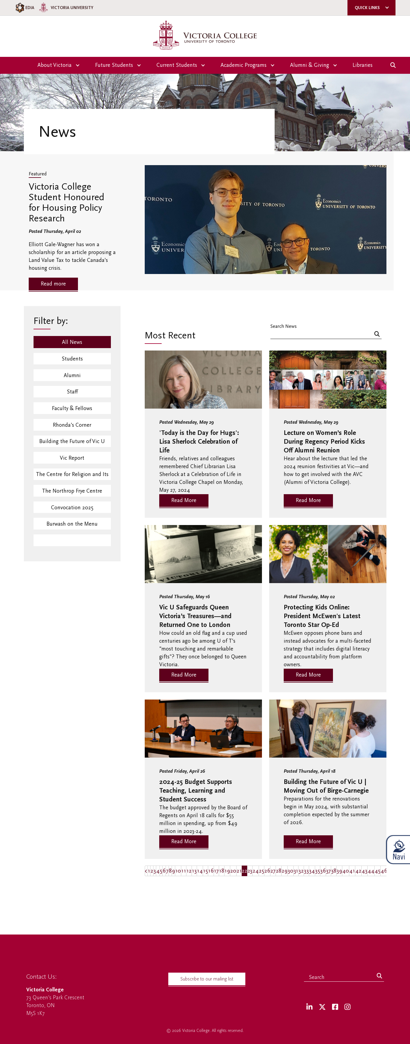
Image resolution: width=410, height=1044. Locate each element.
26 (267, 871)
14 (200, 871)
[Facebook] (335, 1007)
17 (216, 871)
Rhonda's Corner (72, 427)
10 (178, 871)
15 (205, 871)
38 (333, 871)
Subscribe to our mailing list (206, 979)
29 (284, 871)
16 (211, 871)
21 (239, 871)
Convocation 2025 (72, 511)
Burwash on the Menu (72, 528)
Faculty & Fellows (72, 410)
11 (183, 871)
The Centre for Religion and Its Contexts (72, 479)
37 (328, 871)
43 (364, 871)
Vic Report (72, 461)
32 (301, 871)
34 (312, 871)
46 (384, 871)
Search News (283, 326)
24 (256, 871)
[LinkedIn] (309, 1007)
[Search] (377, 334)
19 (227, 871)
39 (339, 871)
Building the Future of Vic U (72, 444)
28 (278, 871)
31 (296, 871)
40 (345, 871)
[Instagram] (347, 1007)
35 (317, 871)
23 (249, 871)
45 (377, 871)
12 (189, 871)
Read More (183, 500)
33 (306, 871)
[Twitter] (322, 1007)
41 (352, 871)
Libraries (363, 65)
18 (221, 871)
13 (194, 871)
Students (72, 359)
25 (261, 871)
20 (233, 871)
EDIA (24, 8)
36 (323, 871)
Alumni (72, 376)
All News (72, 342)
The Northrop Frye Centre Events (72, 496)
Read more (53, 284)
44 (371, 871)
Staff (72, 393)
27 (273, 871)
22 (244, 871)
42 (358, 871)
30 (290, 871)
